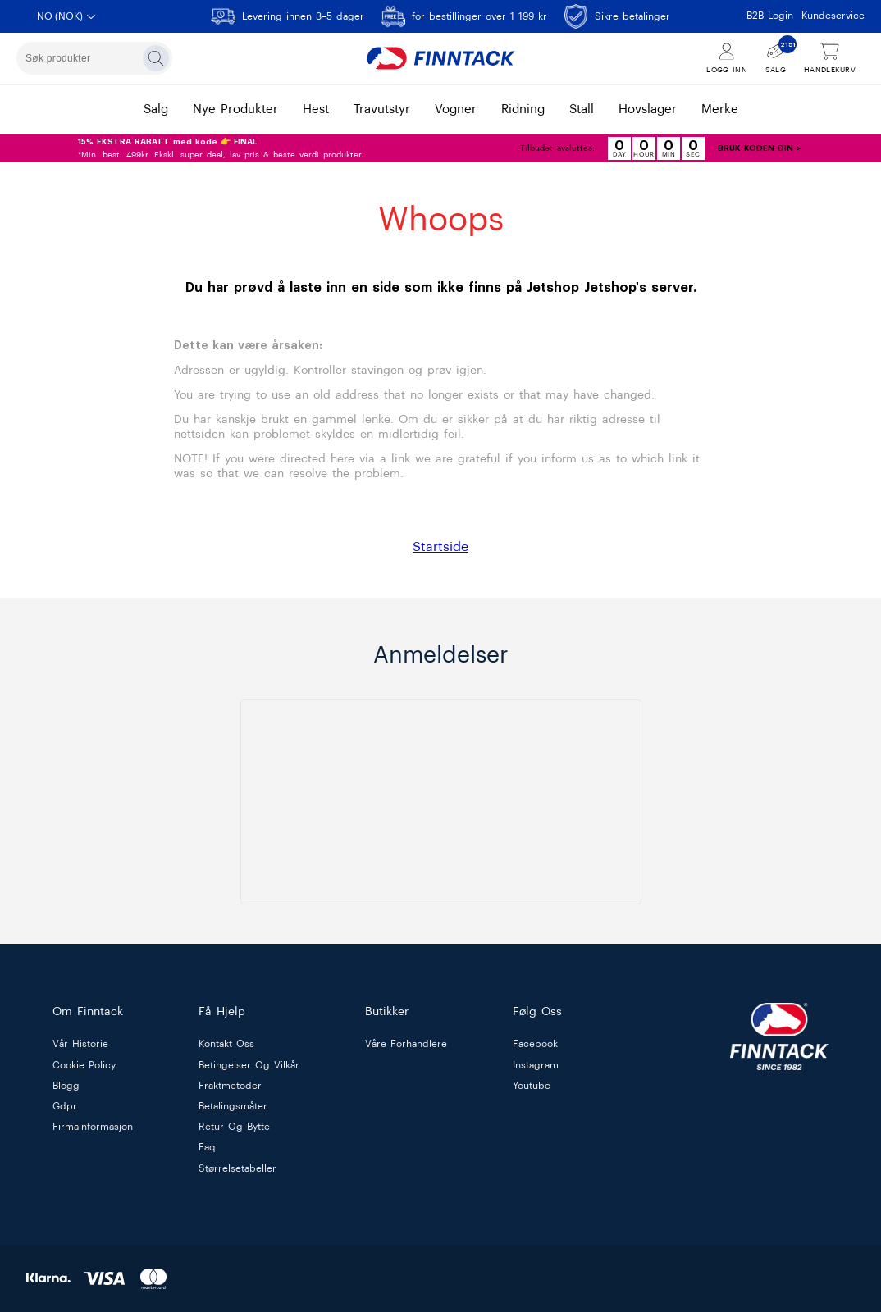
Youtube (531, 1086)
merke (719, 109)
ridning (523, 109)
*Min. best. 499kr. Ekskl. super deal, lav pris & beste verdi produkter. (220, 148)
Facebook (535, 1045)
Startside (440, 547)
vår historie (80, 1045)
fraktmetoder (230, 1086)
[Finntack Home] (440, 58)
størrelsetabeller (237, 1168)
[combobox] (94, 58)
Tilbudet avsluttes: (557, 148)
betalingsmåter (233, 1106)
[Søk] (156, 58)
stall (581, 109)
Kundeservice (833, 15)
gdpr (64, 1106)
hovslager (648, 109)
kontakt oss (226, 1045)
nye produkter (235, 109)
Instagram (536, 1065)
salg (156, 109)
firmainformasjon (92, 1127)
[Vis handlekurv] (830, 58)
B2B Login (769, 15)
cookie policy (84, 1065)
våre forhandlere (406, 1045)
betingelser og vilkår (249, 1065)
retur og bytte (234, 1127)
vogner (456, 109)
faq (207, 1148)
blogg (66, 1086)
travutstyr (382, 109)
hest (316, 109)
